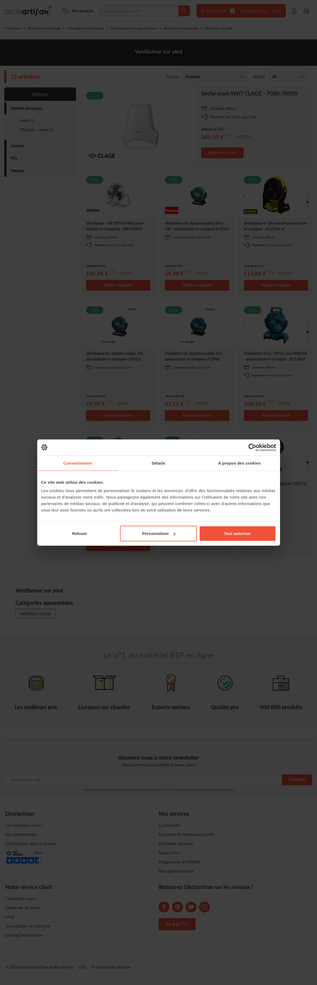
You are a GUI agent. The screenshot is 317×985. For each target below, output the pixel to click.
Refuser (79, 533)
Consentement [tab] (77, 463)
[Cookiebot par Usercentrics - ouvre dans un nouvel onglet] (252, 447)
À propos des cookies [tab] (239, 463)
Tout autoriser (237, 533)
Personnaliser (158, 533)
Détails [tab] (158, 463)
